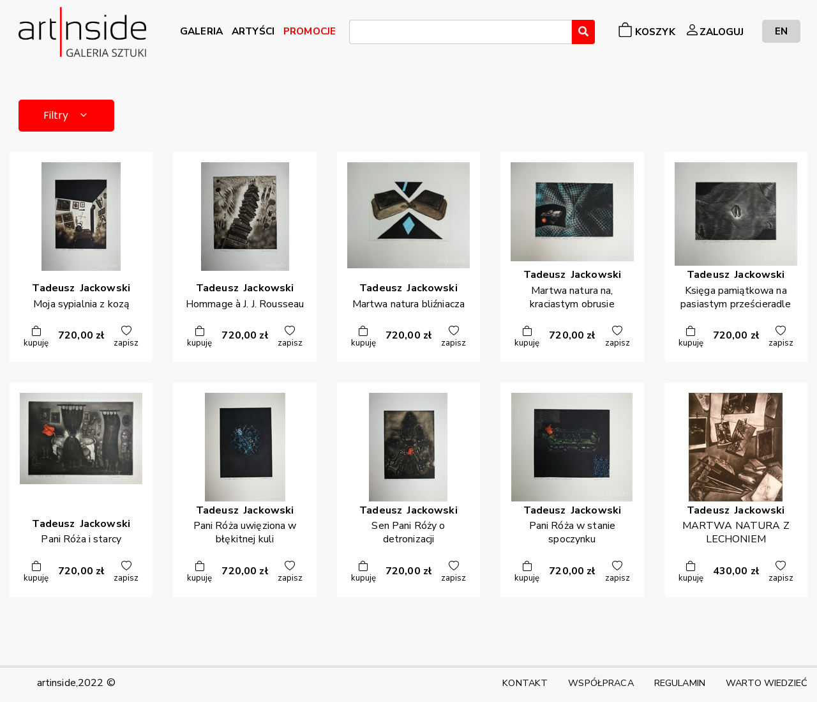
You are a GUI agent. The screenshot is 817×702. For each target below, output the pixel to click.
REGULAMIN (679, 682)
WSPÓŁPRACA (600, 682)
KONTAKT (525, 682)
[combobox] (460, 32)
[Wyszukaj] (583, 32)
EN (781, 31)
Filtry (66, 115)
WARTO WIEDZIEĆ (766, 682)
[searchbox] (357, 34)
